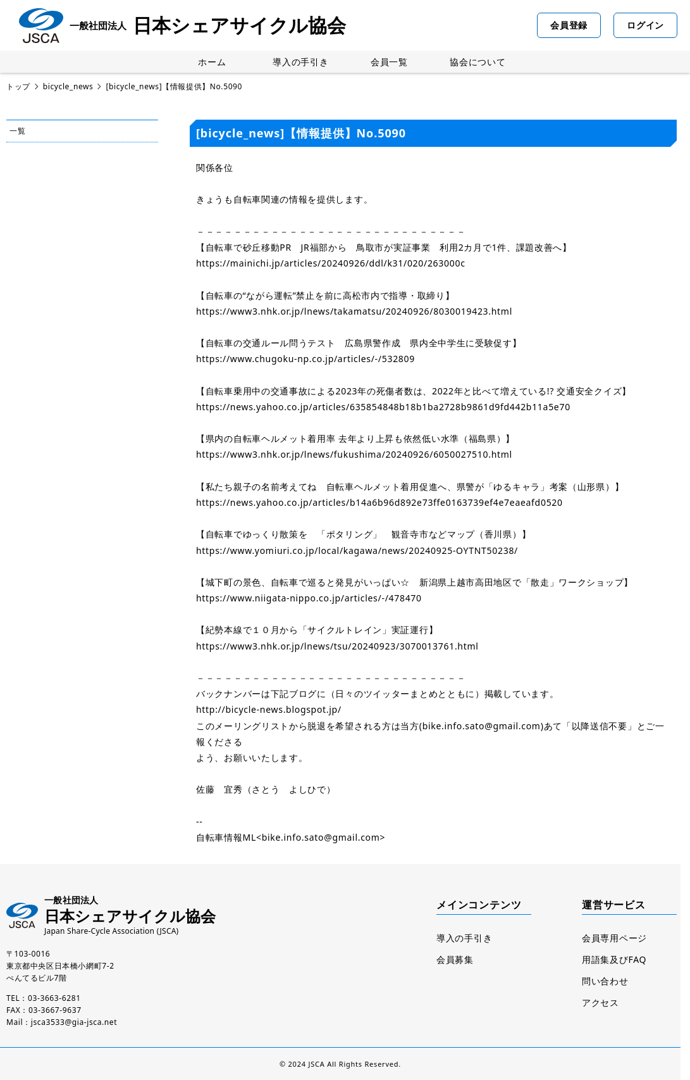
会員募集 (455, 959)
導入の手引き (300, 62)
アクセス (600, 1002)
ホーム (212, 62)
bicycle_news (68, 86)
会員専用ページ (614, 938)
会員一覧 (389, 62)
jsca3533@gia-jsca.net (74, 1022)
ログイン (645, 25)
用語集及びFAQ (614, 959)
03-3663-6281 (54, 998)
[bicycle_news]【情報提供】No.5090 (174, 86)
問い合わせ (605, 981)
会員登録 (569, 25)
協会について (477, 62)
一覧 (17, 130)
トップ (18, 86)
